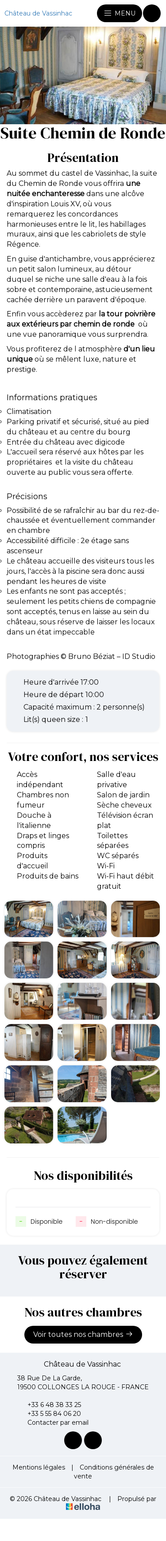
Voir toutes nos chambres (83, 1334)
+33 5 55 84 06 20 (49, 1414)
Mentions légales (38, 1467)
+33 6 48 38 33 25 (49, 1405)
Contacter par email (53, 1423)
